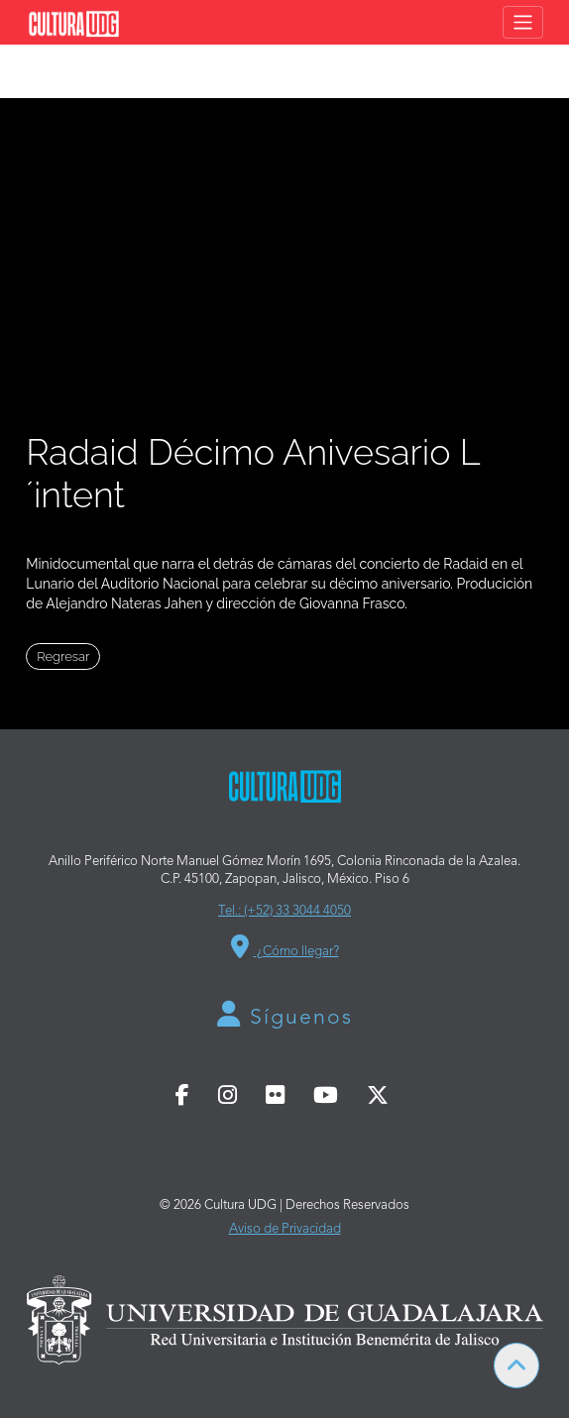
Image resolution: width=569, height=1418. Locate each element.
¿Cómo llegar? (285, 946)
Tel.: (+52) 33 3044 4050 (284, 911)
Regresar (63, 656)
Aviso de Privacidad (285, 1229)
